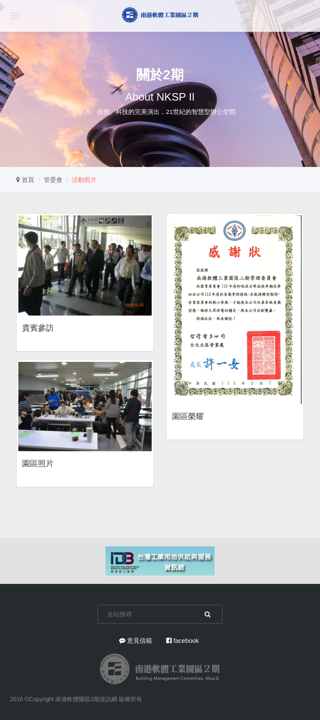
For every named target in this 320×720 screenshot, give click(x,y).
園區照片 (38, 463)
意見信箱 (135, 640)
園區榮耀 (188, 416)
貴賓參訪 (38, 327)
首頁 (25, 179)
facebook (182, 640)
